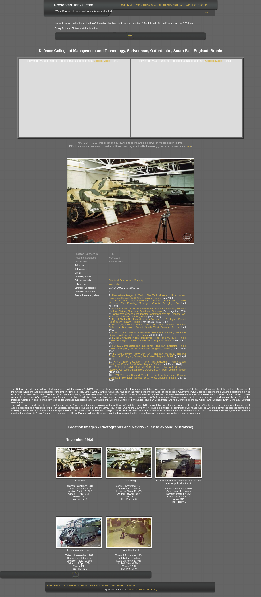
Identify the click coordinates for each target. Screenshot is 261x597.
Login (206, 12)
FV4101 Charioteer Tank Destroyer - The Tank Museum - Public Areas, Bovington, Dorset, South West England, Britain (147, 339)
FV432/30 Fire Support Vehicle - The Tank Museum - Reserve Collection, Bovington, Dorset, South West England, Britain (147, 376)
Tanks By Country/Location (144, 5)
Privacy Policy (150, 589)
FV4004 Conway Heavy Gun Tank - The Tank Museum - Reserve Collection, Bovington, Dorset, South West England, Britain (147, 355)
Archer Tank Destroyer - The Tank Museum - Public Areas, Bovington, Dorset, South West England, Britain (147, 363)
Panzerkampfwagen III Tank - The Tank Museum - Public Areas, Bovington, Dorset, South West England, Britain (147, 296)
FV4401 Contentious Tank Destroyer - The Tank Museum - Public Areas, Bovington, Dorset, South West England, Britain (147, 347)
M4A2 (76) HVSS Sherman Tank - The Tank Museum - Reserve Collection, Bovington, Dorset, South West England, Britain (147, 325)
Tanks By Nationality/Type (177, 5)
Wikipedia (114, 284)
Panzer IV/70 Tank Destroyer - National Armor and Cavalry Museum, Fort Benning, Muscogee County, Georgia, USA (147, 302)
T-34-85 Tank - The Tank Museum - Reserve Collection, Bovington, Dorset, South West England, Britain (147, 333)
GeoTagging (201, 5)
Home (123, 5)
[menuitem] (123, 5)
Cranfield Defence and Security (126, 280)
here (188, 146)
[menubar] (164, 5)
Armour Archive (134, 589)
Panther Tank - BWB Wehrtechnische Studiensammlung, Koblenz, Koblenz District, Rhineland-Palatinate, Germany (147, 310)
